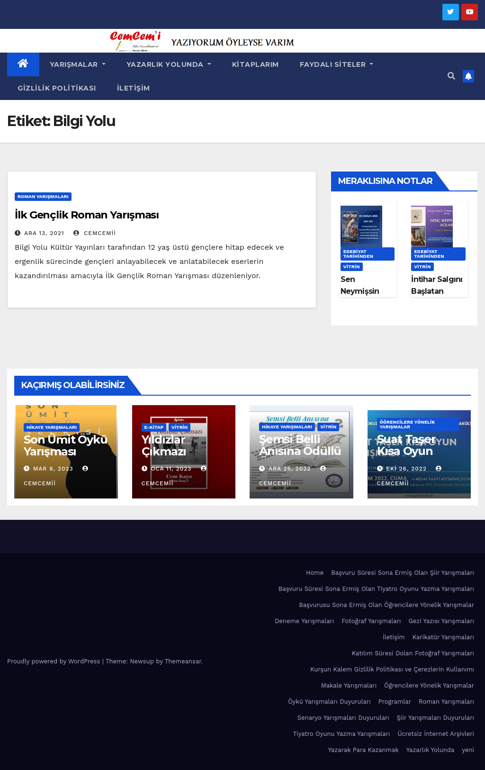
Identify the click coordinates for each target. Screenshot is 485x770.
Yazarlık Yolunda (168, 64)
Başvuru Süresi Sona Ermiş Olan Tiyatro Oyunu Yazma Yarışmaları (376, 588)
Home (314, 572)
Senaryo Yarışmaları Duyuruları (343, 717)
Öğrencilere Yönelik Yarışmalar (407, 424)
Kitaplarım (255, 64)
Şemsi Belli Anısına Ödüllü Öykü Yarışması (300, 456)
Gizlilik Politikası (57, 88)
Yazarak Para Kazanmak (363, 749)
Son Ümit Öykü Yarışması (65, 445)
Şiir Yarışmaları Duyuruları (435, 717)
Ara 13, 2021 (44, 233)
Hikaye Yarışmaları (52, 427)
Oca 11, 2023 (171, 468)
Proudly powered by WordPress (54, 661)
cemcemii (94, 233)
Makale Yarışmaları (349, 685)
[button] (451, 76)
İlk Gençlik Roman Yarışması (87, 214)
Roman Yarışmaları (43, 196)
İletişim (133, 88)
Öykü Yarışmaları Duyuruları (329, 701)
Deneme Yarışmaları (304, 621)
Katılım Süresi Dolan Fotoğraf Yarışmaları (413, 653)
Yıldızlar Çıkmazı (164, 445)
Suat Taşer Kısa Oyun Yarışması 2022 (418, 451)
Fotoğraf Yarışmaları (371, 621)
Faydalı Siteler (337, 64)
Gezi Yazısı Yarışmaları (441, 621)
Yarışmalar (78, 64)
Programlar (394, 701)
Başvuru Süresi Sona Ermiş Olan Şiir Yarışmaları (402, 572)
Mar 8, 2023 (53, 468)
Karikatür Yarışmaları (443, 637)
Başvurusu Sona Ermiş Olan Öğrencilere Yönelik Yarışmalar (386, 604)
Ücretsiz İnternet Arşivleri (435, 733)
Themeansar (183, 661)
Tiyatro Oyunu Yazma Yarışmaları (341, 733)
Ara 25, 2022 (290, 468)
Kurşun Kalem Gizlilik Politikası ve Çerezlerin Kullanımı (392, 669)
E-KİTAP (154, 427)
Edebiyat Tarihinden (358, 254)
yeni (468, 749)
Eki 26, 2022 (406, 468)
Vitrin (351, 266)
